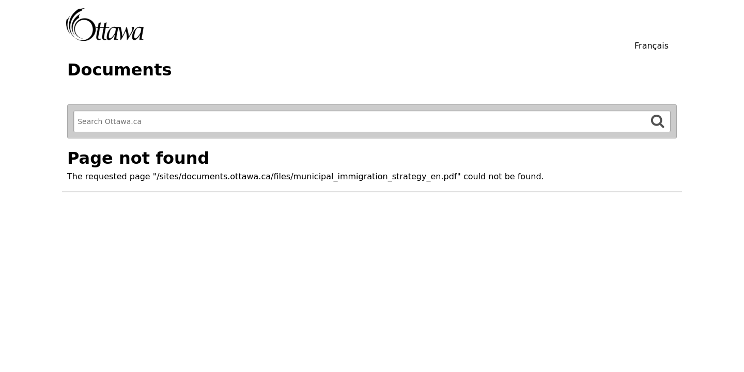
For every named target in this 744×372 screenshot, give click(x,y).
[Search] (658, 121)
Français (651, 46)
